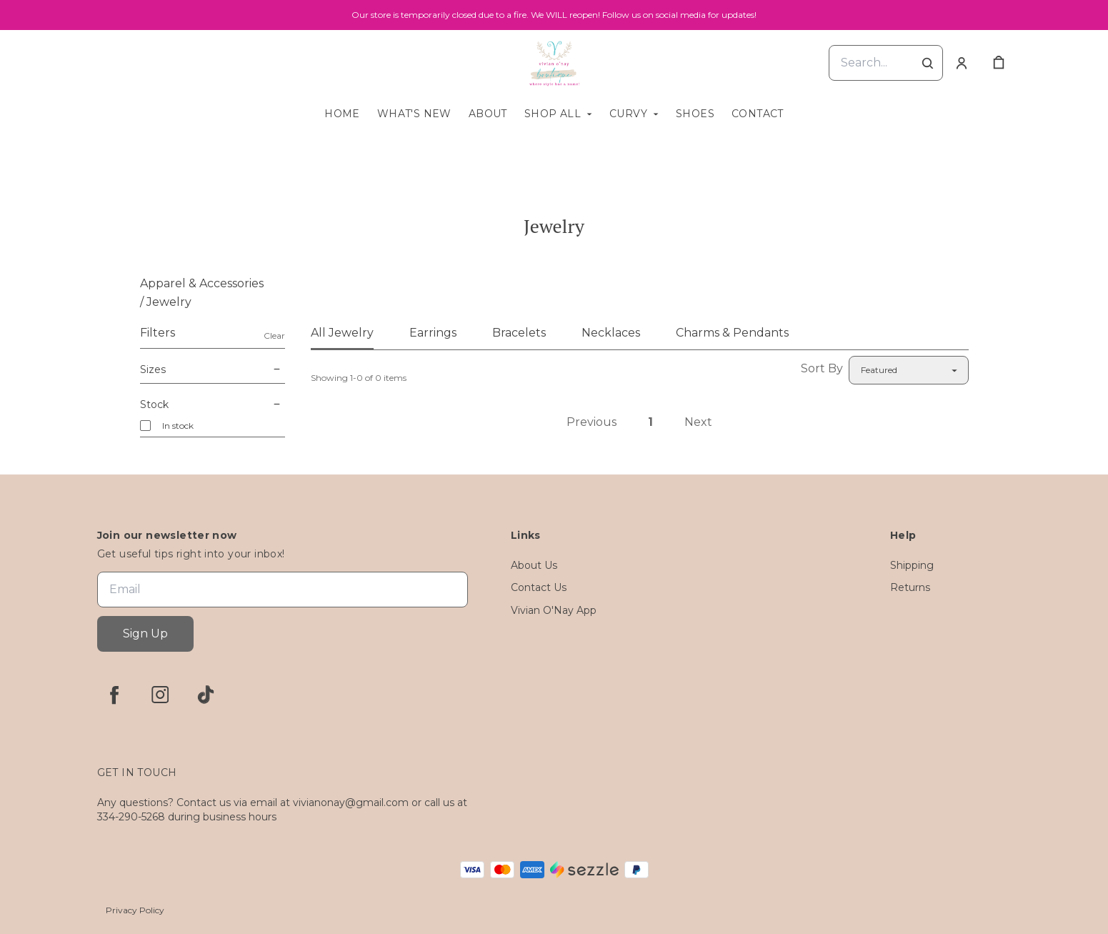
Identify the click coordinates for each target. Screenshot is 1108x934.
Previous (592, 422)
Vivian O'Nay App (554, 610)
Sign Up (145, 633)
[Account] (961, 63)
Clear (274, 335)
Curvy (628, 113)
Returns (910, 587)
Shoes (695, 113)
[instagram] (160, 694)
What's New (414, 113)
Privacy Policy (135, 910)
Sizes (212, 369)
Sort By (822, 368)
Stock (212, 404)
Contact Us (539, 587)
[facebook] (114, 694)
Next (698, 422)
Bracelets (519, 332)
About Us (534, 565)
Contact (758, 113)
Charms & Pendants (732, 332)
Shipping (912, 565)
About (488, 113)
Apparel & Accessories (202, 283)
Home (342, 113)
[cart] (999, 63)
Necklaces (611, 332)
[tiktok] (206, 694)
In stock (178, 425)
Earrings (432, 332)
